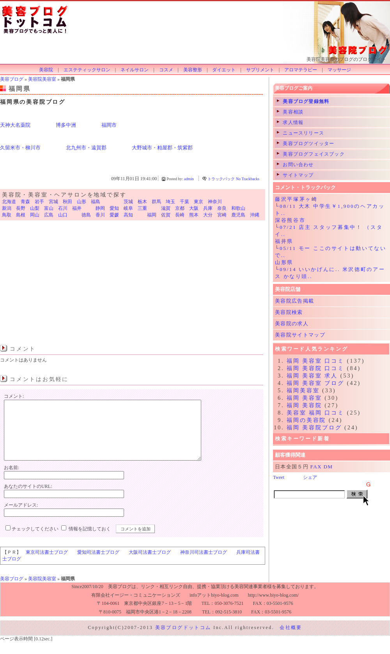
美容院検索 (289, 312)
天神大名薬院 (15, 125)
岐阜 (128, 208)
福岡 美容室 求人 (312, 375)
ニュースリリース (300, 133)
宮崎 (222, 215)
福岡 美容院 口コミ (315, 368)
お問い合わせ (295, 164)
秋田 (67, 201)
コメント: (14, 396)
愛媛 (114, 215)
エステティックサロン (87, 70)
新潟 (6, 208)
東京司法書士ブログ (47, 564)
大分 (208, 215)
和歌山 (238, 208)
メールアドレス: (21, 516)
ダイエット (224, 70)
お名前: (11, 479)
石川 (62, 208)
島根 (20, 215)
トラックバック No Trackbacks (233, 179)
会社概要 (291, 639)
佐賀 (165, 215)
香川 (100, 215)
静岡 (100, 208)
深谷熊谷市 (290, 220)
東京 (198, 201)
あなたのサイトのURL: (28, 498)
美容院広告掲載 (294, 301)
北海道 (9, 201)
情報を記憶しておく (90, 540)
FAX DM (321, 467)
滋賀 (165, 208)
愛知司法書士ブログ (98, 564)
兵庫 (208, 208)
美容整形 (192, 70)
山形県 (284, 262)
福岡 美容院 (304, 405)
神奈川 (215, 201)
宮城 (53, 201)
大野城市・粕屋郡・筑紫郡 (162, 148)
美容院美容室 (42, 79)
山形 (81, 201)
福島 (95, 201)
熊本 (194, 215)
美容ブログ (11, 79)
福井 (77, 208)
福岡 (151, 215)
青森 (25, 201)
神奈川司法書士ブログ (203, 564)
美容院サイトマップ (300, 335)
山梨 (34, 208)
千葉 (184, 201)
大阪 (194, 208)
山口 (62, 215)
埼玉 (170, 201)
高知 (128, 215)
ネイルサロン (135, 70)
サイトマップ (295, 175)
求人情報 (290, 122)
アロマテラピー (300, 70)
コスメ (166, 70)
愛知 (114, 208)
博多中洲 (66, 125)
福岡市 (109, 125)
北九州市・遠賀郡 (86, 148)
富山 (48, 208)
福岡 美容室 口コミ (315, 361)
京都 (179, 208)
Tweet (278, 477)
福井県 (284, 241)
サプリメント (260, 70)
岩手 (39, 201)
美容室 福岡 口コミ (315, 412)
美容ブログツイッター (305, 143)
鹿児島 (238, 215)
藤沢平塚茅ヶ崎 (296, 199)
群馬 (156, 201)
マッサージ (339, 70)
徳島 (86, 215)
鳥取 (6, 215)
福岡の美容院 (306, 420)
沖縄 (254, 215)
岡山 (34, 215)
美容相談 (290, 112)
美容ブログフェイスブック (311, 154)
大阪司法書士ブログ (150, 564)
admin (189, 179)
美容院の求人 (291, 323)
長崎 (179, 215)
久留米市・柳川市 (20, 148)
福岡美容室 (303, 390)
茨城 (128, 201)
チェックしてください (35, 540)
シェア (310, 477)
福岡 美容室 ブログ (315, 383)
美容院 (46, 70)
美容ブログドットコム (183, 639)
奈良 (222, 208)
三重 (142, 208)
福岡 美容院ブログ (314, 427)
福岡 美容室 (304, 398)
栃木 (142, 201)
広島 (48, 215)
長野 (20, 208)
